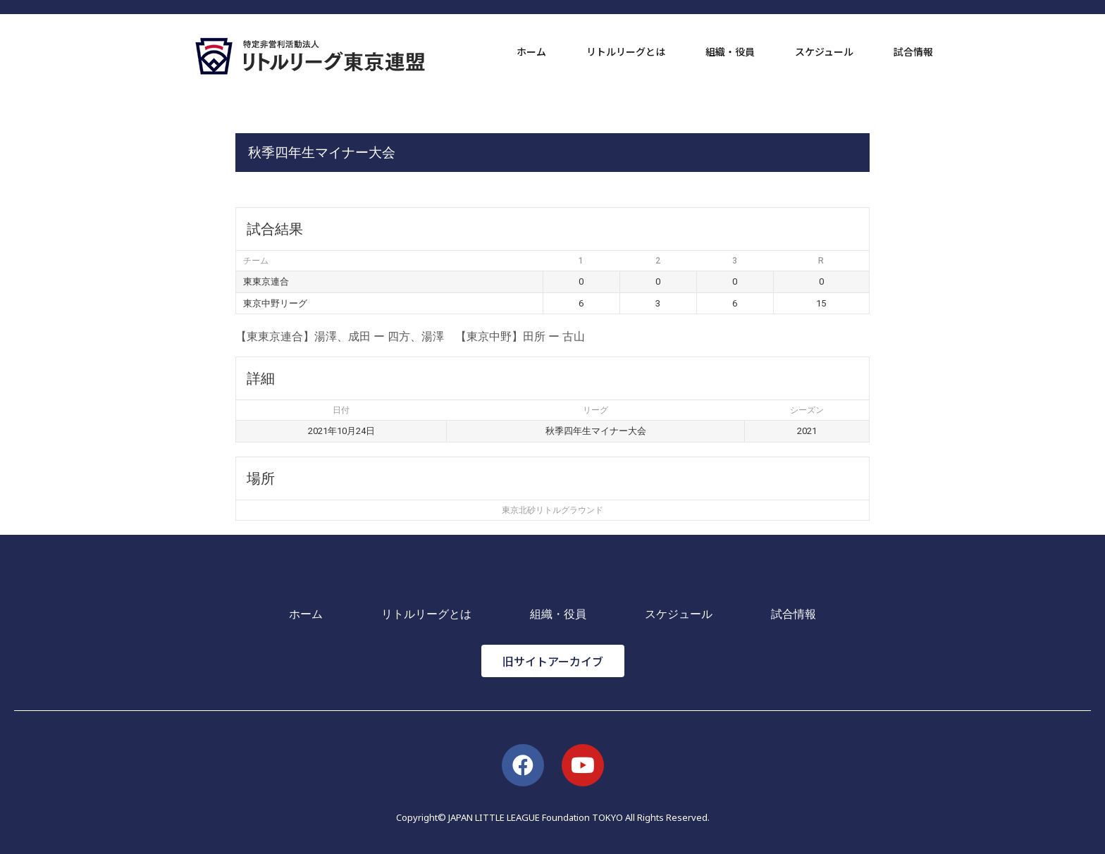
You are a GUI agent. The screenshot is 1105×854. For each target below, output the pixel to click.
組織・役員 (730, 51)
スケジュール (824, 51)
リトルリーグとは (625, 51)
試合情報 (913, 51)
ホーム (531, 51)
